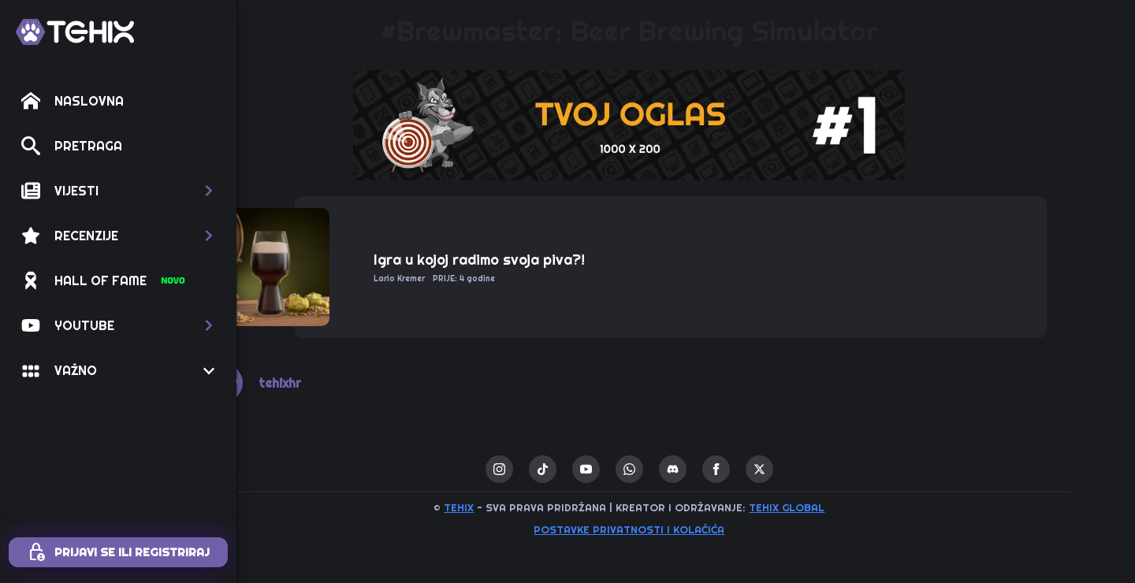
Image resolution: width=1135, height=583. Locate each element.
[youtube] (643, 469)
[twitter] (816, 469)
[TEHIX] (75, 32)
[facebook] (773, 469)
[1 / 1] (686, 125)
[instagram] (556, 469)
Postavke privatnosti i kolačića (685, 529)
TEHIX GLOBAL (843, 507)
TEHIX (515, 507)
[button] (118, 191)
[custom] (599, 469)
